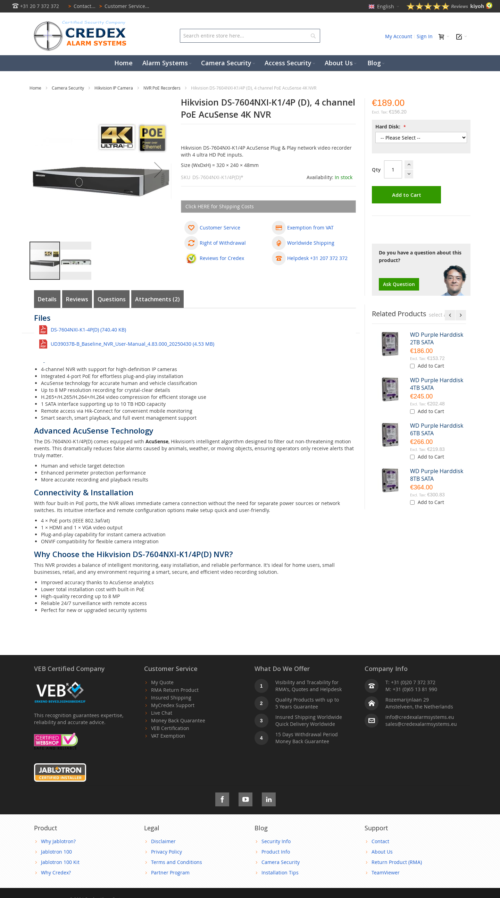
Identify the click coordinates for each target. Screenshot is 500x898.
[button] (158, 169)
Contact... (80, 6)
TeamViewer (386, 872)
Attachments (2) (157, 299)
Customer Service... (123, 6)
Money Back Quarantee (178, 720)
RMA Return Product (175, 690)
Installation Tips (280, 872)
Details (47, 299)
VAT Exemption (168, 735)
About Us (382, 851)
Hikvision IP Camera (114, 88)
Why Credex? (56, 872)
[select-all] (439, 314)
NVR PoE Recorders (162, 88)
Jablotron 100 (56, 851)
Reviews (77, 299)
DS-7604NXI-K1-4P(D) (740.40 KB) (88, 329)
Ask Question (399, 284)
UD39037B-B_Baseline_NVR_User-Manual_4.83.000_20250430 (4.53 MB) (132, 344)
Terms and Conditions (176, 862)
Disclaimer (163, 841)
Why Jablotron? (58, 841)
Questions (112, 299)
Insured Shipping (171, 697)
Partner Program (170, 872)
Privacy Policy (166, 851)
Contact (380, 841)
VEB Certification (170, 728)
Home (36, 88)
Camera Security (68, 88)
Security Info (276, 841)
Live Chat (161, 713)
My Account (398, 36)
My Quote (162, 682)
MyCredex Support (172, 705)
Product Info (275, 851)
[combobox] (250, 36)
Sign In (425, 36)
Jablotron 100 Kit (60, 862)
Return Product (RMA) (397, 862)
